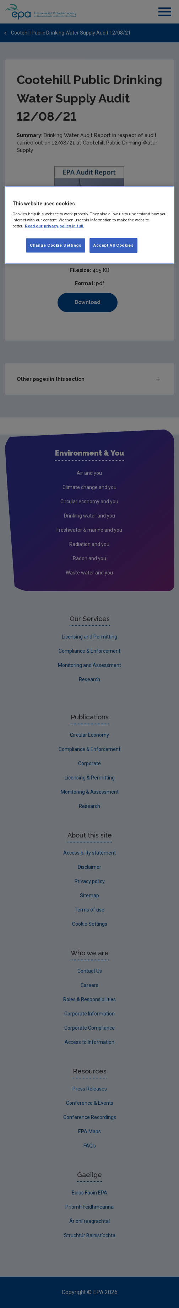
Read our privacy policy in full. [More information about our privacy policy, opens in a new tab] (54, 226)
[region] (90, 225)
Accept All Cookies (113, 245)
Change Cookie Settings (56, 245)
